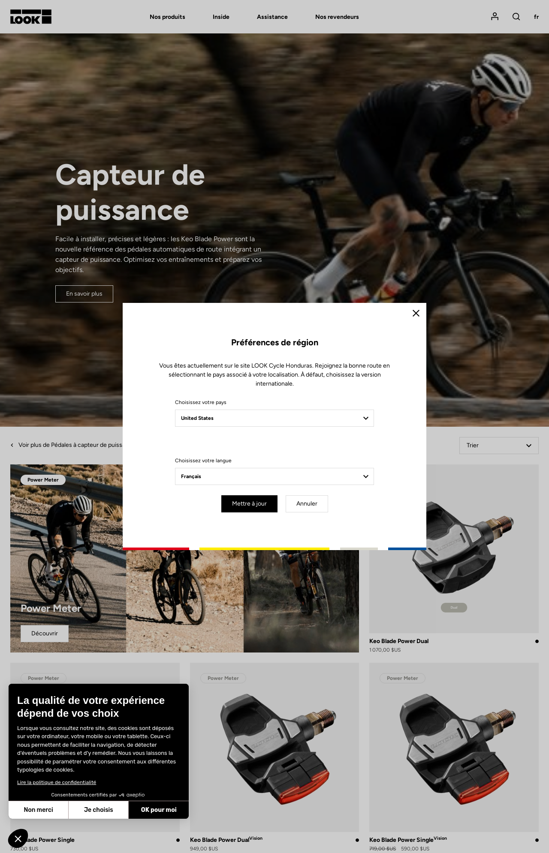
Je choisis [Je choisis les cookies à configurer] (98, 810)
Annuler (306, 503)
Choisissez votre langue (203, 461)
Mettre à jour (249, 503)
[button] (18, 838)
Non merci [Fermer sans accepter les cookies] (38, 810)
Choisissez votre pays (200, 402)
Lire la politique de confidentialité (56, 782)
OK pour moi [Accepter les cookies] (159, 810)
